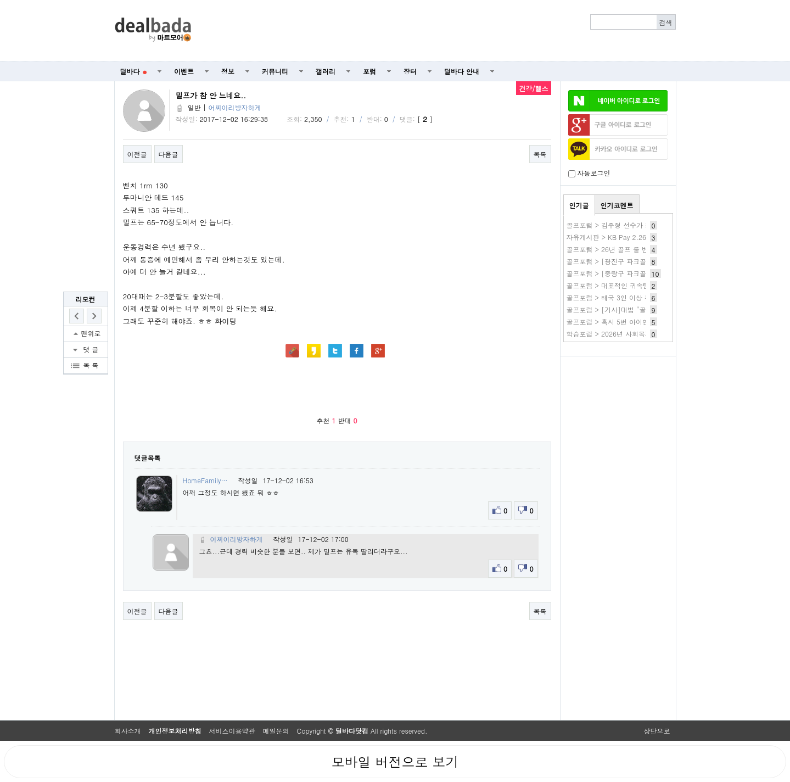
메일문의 (276, 730)
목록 (540, 154)
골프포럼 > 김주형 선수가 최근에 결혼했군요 (634, 225)
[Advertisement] (439, 30)
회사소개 (128, 730)
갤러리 (325, 71)
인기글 (579, 205)
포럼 (369, 71)
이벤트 (184, 71)
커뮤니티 (275, 71)
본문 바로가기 (0, 0)
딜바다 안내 (461, 71)
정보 (227, 71)
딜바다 (133, 71)
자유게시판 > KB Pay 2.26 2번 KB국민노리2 (634, 237)
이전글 (137, 154)
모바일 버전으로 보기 (394, 761)
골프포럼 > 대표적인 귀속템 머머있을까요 (629, 285)
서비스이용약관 (232, 730)
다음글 (168, 154)
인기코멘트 (617, 205)
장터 (410, 71)
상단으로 (657, 730)
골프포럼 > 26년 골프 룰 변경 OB (617, 249)
